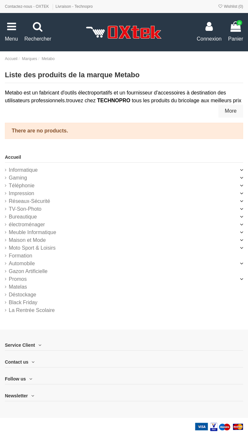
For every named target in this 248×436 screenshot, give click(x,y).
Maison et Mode (27, 240)
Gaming (18, 178)
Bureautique (23, 216)
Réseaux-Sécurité (29, 201)
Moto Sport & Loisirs (32, 248)
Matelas (18, 287)
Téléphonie (21, 185)
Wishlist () (230, 6)
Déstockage (22, 294)
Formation (20, 255)
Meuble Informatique (32, 232)
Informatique (23, 170)
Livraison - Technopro (74, 6)
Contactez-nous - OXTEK (27, 6)
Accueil (13, 157)
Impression (21, 193)
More (231, 111)
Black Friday (23, 302)
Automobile (22, 263)
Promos (18, 279)
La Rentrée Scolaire (32, 310)
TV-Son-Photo (25, 209)
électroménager (27, 224)
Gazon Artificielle (28, 271)
